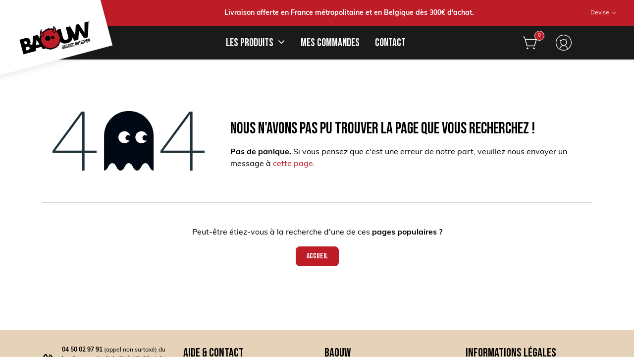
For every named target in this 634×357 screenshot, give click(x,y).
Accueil (317, 256)
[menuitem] (330, 43)
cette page (293, 164)
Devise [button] (600, 13)
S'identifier (564, 43)
